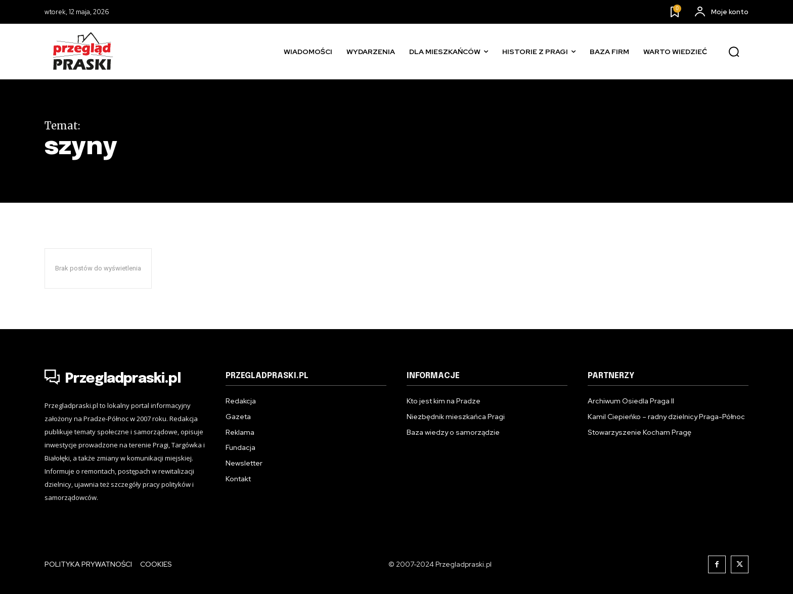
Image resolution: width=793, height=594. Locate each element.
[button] (733, 52)
